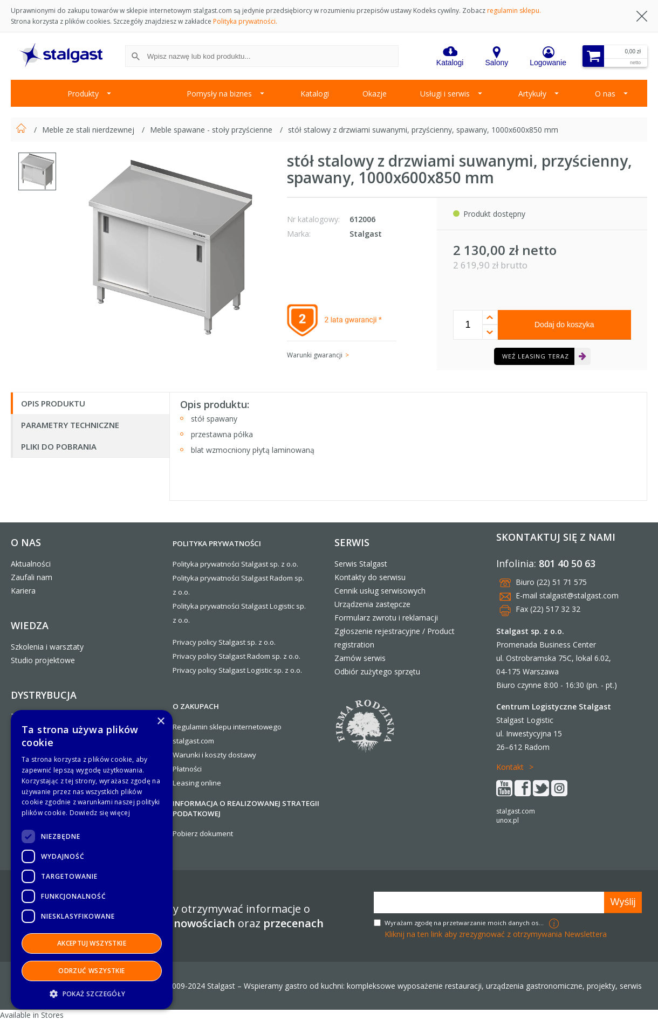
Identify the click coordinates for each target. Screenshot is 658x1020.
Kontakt (510, 767)
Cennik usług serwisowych (380, 590)
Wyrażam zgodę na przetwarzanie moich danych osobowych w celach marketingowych (465, 923)
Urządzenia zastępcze (372, 604)
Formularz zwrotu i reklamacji (386, 617)
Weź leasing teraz (535, 356)
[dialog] (92, 859)
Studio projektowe (43, 660)
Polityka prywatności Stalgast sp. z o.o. (235, 564)
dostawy (242, 755)
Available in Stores (32, 1015)
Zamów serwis (360, 658)
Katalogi (314, 93)
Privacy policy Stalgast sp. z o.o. (224, 642)
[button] (92, 993)
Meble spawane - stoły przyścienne (212, 130)
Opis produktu (53, 403)
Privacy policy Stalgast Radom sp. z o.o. (236, 656)
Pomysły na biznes (219, 93)
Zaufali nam (31, 577)
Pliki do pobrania (59, 446)
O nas (605, 93)
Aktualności (31, 564)
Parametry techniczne (70, 424)
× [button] (160, 722)
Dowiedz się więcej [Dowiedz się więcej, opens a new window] (100, 812)
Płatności (187, 769)
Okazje (374, 93)
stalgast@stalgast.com (579, 595)
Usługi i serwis (445, 93)
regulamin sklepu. (514, 10)
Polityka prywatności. (245, 21)
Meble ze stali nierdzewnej (89, 130)
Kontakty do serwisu (370, 577)
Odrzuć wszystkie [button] (91, 970)
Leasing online (197, 783)
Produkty (83, 93)
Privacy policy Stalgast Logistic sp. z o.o (236, 670)
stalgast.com (515, 811)
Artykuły (532, 93)
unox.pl (507, 820)
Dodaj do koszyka (564, 324)
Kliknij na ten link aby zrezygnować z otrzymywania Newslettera (496, 934)
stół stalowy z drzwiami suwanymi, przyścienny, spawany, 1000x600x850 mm (423, 130)
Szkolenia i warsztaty (47, 647)
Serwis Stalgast (360, 564)
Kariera (23, 590)
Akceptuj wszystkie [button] (91, 943)
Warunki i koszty (200, 755)
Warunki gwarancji (314, 355)
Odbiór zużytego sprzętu (377, 671)
